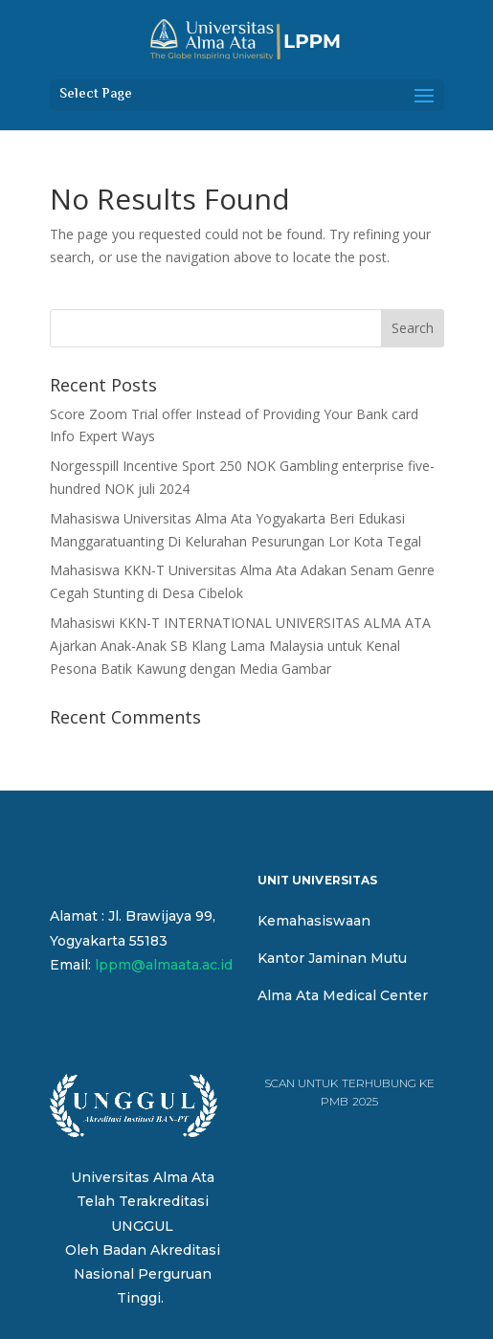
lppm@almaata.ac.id (164, 964)
